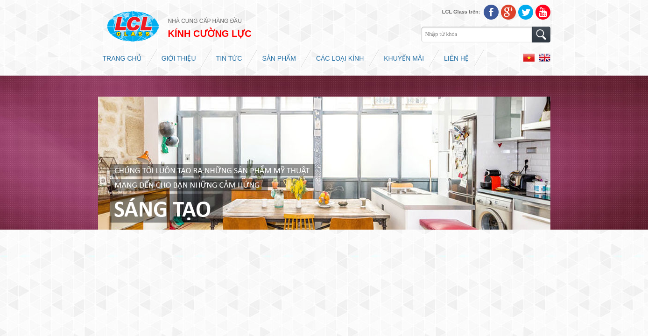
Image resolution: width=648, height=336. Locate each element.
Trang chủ (122, 58)
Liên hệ (456, 58)
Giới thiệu (179, 58)
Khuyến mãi (404, 58)
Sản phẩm (279, 58)
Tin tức (229, 58)
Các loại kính (340, 58)
